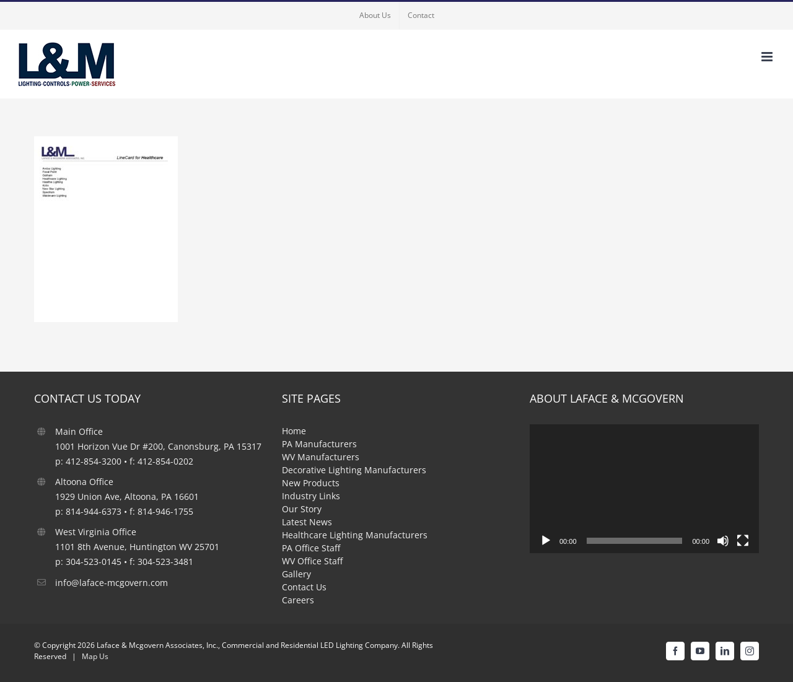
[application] (644, 488)
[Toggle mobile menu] (767, 56)
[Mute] (723, 541)
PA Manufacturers (319, 444)
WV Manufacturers (320, 457)
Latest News (307, 522)
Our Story (302, 509)
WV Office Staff (312, 561)
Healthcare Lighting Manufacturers (354, 535)
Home (294, 431)
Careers (298, 600)
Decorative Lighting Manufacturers (354, 470)
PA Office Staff (311, 548)
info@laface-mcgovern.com (111, 582)
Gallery (296, 574)
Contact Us (304, 587)
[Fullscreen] (743, 541)
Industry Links (311, 496)
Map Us (95, 656)
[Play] (546, 541)
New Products (311, 483)
